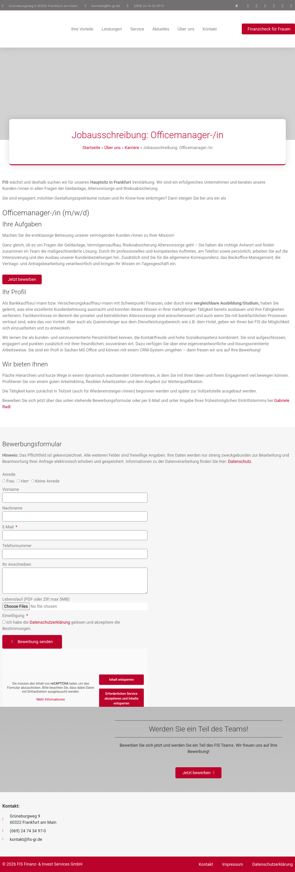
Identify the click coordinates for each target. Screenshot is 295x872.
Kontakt (210, 29)
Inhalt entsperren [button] (121, 679)
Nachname (12, 508)
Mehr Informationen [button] (50, 699)
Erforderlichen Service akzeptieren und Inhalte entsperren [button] (122, 698)
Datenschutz (239, 461)
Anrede (8, 475)
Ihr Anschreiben (16, 564)
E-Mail (8, 527)
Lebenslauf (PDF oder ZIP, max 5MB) (36, 599)
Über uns (185, 29)
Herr (25, 481)
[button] (236, 5)
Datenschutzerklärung (50, 622)
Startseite (91, 147)
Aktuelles (160, 29)
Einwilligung (13, 616)
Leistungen (112, 29)
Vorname (10, 490)
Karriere (132, 147)
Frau (10, 481)
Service (137, 29)
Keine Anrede (47, 481)
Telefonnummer (17, 546)
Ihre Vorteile (82, 29)
